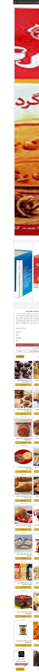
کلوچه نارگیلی (29, 416)
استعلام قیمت (6, 356)
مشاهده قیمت (29, 384)
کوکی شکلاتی (10, 416)
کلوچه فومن (29, 648)
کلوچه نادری (10, 590)
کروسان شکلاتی (29, 503)
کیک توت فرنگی (29, 532)
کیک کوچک (29, 561)
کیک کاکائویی (29, 445)
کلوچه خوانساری (29, 619)
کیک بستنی (10, 619)
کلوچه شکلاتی (10, 474)
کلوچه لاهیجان (10, 445)
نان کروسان (29, 474)
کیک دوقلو (29, 387)
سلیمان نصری (27, 356)
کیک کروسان (10, 532)
